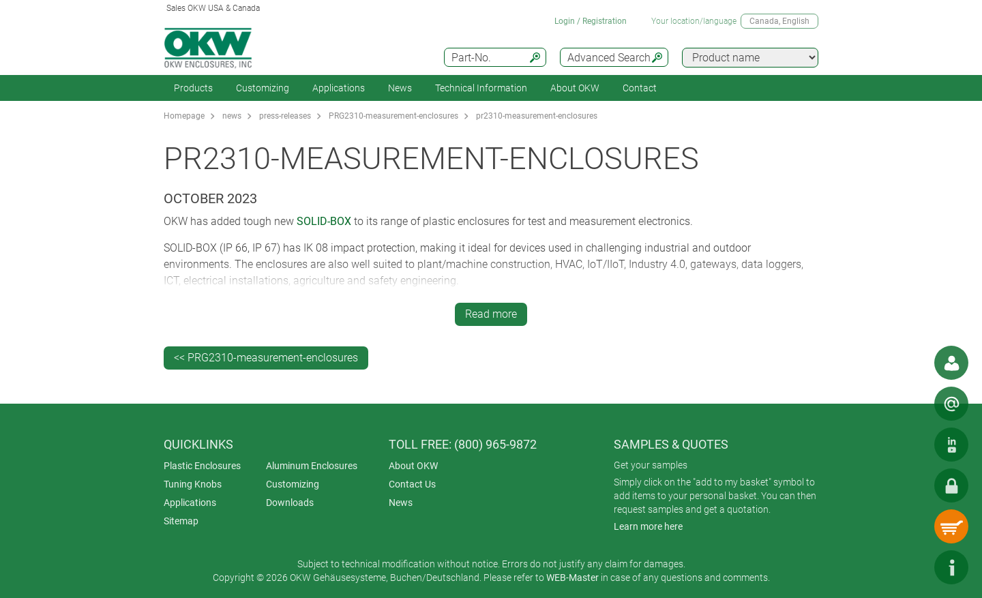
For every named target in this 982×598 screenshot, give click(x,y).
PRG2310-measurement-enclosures (393, 116)
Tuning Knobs (193, 484)
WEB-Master (572, 577)
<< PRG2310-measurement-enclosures (266, 357)
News (400, 88)
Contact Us (412, 484)
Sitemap (181, 520)
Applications (338, 88)
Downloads (290, 502)
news (231, 116)
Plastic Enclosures (202, 465)
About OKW (413, 465)
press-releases (285, 116)
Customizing (262, 88)
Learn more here (648, 526)
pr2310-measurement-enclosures (536, 116)
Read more (491, 314)
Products (193, 88)
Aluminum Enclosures (311, 465)
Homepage (184, 116)
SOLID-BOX (324, 221)
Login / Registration (590, 21)
